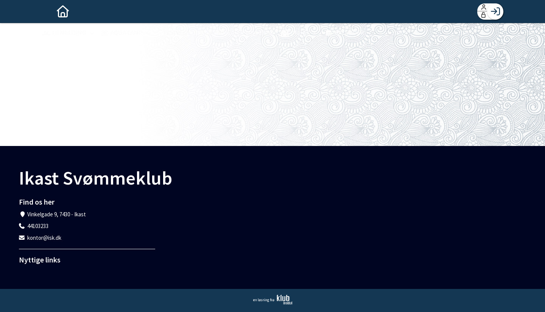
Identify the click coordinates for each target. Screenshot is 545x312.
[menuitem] (49, 11)
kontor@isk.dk (44, 237)
